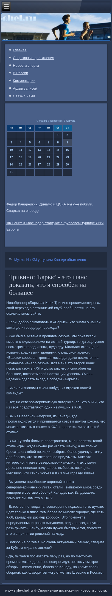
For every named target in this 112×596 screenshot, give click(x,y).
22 (58, 157)
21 (48, 157)
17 (11, 157)
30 (67, 164)
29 (58, 164)
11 (20, 149)
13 (39, 149)
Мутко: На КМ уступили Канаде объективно (50, 260)
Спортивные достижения (33, 58)
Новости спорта (26, 65)
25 (20, 164)
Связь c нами (24, 96)
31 (11, 171)
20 (39, 157)
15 (58, 149)
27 (39, 164)
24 (11, 164)
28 (48, 164)
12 (30, 149)
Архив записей (25, 88)
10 (11, 149)
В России (20, 73)
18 (20, 157)
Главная (19, 50)
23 (67, 157)
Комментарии (24, 81)
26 (30, 164)
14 (48, 149)
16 (67, 149)
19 (30, 157)
